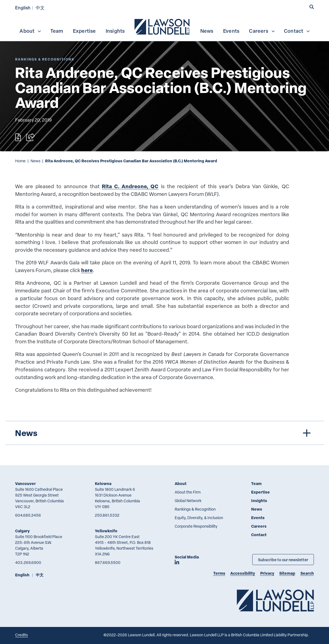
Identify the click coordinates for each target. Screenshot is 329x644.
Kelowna (103, 483)
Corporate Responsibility (196, 526)
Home (20, 160)
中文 (40, 7)
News (206, 30)
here (87, 270)
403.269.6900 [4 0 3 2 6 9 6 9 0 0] (28, 562)
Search (307, 573)
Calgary (22, 531)
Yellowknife (106, 531)
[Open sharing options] (30, 137)
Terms (219, 573)
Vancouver (25, 483)
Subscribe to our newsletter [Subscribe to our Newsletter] (283, 559)
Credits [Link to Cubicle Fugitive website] (21, 634)
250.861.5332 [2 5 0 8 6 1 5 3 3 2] (107, 515)
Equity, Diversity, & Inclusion (199, 517)
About (31, 30)
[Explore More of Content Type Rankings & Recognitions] (44, 59)
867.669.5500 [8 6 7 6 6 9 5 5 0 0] (107, 562)
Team (56, 30)
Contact (297, 30)
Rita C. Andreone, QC (130, 186)
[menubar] (164, 26)
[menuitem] (162, 26)
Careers (262, 30)
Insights (115, 30)
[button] (311, 7)
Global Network (188, 500)
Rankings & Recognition (195, 509)
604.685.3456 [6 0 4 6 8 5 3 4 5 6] (28, 515)
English (23, 7)
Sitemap (287, 573)
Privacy (267, 573)
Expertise (84, 30)
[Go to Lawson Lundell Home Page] (275, 600)
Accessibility (242, 573)
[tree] (164, 433)
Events (231, 30)
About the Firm (188, 492)
